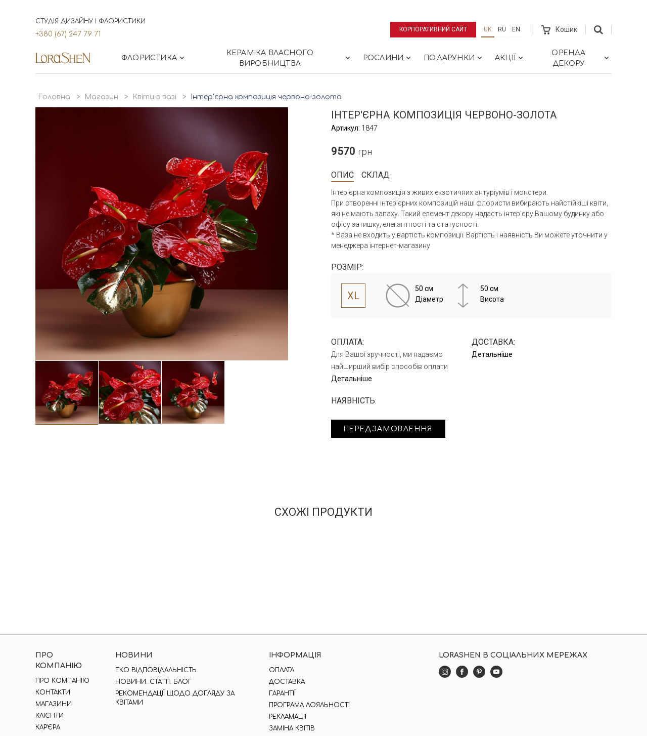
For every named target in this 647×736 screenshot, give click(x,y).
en (516, 29)
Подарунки (454, 57)
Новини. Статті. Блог (153, 681)
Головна (54, 97)
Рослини (388, 57)
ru (502, 29)
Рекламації (287, 716)
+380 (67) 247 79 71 (68, 34)
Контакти (52, 692)
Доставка (287, 681)
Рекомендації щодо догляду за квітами (175, 698)
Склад (375, 175)
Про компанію (62, 680)
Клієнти (49, 715)
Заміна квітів (292, 728)
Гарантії (282, 693)
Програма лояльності (309, 705)
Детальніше (351, 379)
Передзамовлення (390, 429)
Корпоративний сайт (433, 29)
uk (488, 29)
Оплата (281, 670)
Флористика (154, 57)
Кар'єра (47, 727)
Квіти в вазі (154, 97)
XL (353, 296)
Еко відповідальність (156, 670)
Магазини (53, 704)
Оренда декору (581, 58)
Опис (342, 175)
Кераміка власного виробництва (289, 58)
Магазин (101, 97)
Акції (510, 57)
